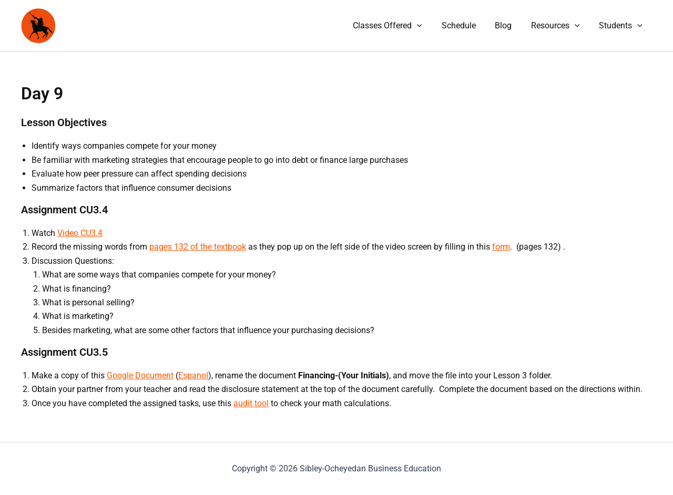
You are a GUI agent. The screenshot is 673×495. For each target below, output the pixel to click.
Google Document (140, 375)
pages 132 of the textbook (197, 247)
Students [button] (622, 26)
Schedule (467, 25)
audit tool (251, 403)
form (501, 247)
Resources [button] (559, 26)
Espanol (193, 375)
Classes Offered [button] (398, 26)
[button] (428, 26)
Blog (509, 25)
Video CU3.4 (80, 233)
